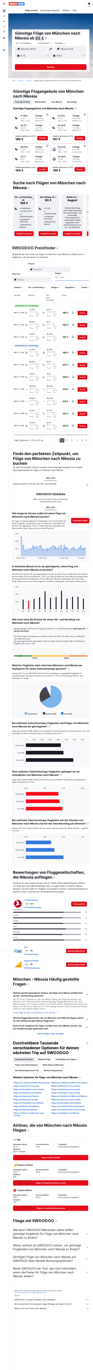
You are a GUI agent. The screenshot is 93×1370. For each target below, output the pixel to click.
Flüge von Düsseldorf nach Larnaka (28, 1089)
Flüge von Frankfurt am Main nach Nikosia (69, 1096)
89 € (39, 38)
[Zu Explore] (4, 31)
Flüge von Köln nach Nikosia (25, 1110)
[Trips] (4, 38)
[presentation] (46, 38)
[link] (24, 233)
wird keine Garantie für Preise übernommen (30, 1293)
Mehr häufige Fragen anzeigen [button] (51, 1034)
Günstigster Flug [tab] (22, 102)
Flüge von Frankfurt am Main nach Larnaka (31, 1083)
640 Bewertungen (32, 968)
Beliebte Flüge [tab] (44, 1059)
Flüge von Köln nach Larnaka (25, 1099)
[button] (4, 3)
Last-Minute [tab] (56, 102)
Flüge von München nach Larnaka (65, 1086)
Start (13, 81)
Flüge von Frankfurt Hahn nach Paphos (68, 1106)
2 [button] (66, 440)
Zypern (28, 81)
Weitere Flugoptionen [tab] (53, 1070)
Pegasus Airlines (31, 961)
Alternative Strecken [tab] (24, 1059)
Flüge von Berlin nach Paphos (26, 1096)
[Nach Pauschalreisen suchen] (4, 26)
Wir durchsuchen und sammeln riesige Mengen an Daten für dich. (51, 1304)
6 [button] (82, 440)
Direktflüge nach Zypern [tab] (66, 1059)
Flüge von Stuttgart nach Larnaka (65, 1093)
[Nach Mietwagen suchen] (4, 21)
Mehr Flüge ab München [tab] (53, 1065)
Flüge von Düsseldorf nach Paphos (66, 1103)
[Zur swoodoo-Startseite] (17, 3)
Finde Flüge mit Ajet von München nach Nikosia (36, 1013)
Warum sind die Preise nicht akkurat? (51, 1308)
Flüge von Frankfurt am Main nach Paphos (69, 1083)
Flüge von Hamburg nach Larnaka (65, 1089)
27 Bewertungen (31, 954)
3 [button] (72, 440)
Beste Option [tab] (40, 102)
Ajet (26, 947)
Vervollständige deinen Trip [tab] (27, 1070)
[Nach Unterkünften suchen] (4, 16)
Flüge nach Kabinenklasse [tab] (26, 1065)
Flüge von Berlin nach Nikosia (26, 1106)
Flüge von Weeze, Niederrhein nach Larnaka (28, 1114)
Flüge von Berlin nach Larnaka (26, 1086)
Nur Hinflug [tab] (72, 102)
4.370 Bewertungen (32, 907)
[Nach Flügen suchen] (4, 11)
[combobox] (60, 43)
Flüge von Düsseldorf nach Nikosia (28, 1103)
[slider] (90, 280)
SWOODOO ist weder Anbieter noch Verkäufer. (51, 1299)
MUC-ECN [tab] (50, 478)
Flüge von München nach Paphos (27, 1093)
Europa (20, 81)
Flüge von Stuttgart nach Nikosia (65, 1113)
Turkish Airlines (31, 900)
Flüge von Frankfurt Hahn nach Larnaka (68, 1110)
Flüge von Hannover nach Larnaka (65, 1099)
